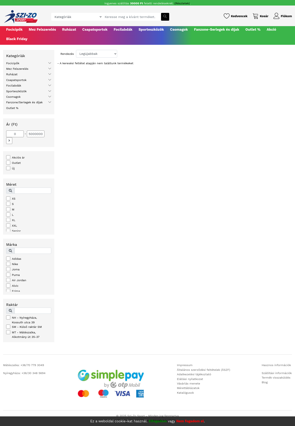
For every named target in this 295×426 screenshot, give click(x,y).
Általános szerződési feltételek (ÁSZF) (203, 369)
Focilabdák (123, 29)
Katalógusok (185, 392)
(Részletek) (182, 3)
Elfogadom (158, 421)
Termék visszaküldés (276, 377)
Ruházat (69, 29)
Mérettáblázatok (188, 388)
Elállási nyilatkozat (190, 379)
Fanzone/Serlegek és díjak (24, 102)
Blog (265, 382)
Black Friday (16, 39)
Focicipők (14, 29)
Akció (271, 29)
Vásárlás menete (188, 383)
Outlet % (253, 29)
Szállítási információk (277, 373)
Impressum (185, 365)
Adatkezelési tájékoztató (194, 374)
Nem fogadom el (190, 421)
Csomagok (179, 29)
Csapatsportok (95, 29)
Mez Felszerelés (42, 29)
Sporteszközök (151, 29)
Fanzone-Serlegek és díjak (216, 29)
